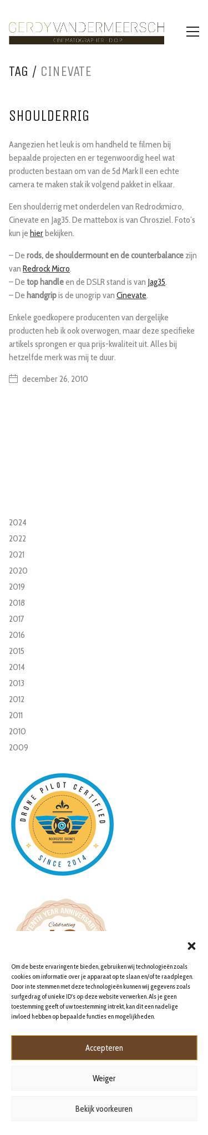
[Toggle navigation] (192, 31)
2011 (16, 715)
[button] (191, 944)
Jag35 (156, 282)
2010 (17, 731)
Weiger (104, 1078)
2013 (16, 683)
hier (36, 233)
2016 (17, 635)
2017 (16, 618)
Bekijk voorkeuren (104, 1109)
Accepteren (104, 1048)
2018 (17, 602)
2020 (18, 570)
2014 (17, 667)
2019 (17, 586)
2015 (16, 651)
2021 (16, 554)
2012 (16, 699)
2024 (18, 522)
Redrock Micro (46, 268)
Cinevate (131, 295)
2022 (17, 538)
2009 (18, 747)
